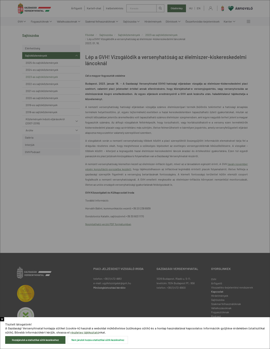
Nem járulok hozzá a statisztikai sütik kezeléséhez (97, 340)
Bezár (2, 319)
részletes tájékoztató (84, 332)
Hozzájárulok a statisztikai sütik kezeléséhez (35, 340)
